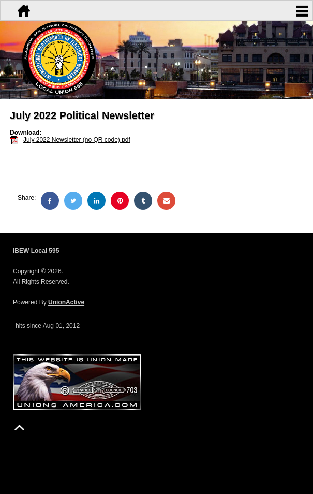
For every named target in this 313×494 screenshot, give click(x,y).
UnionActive (66, 302)
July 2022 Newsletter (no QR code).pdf (76, 139)
